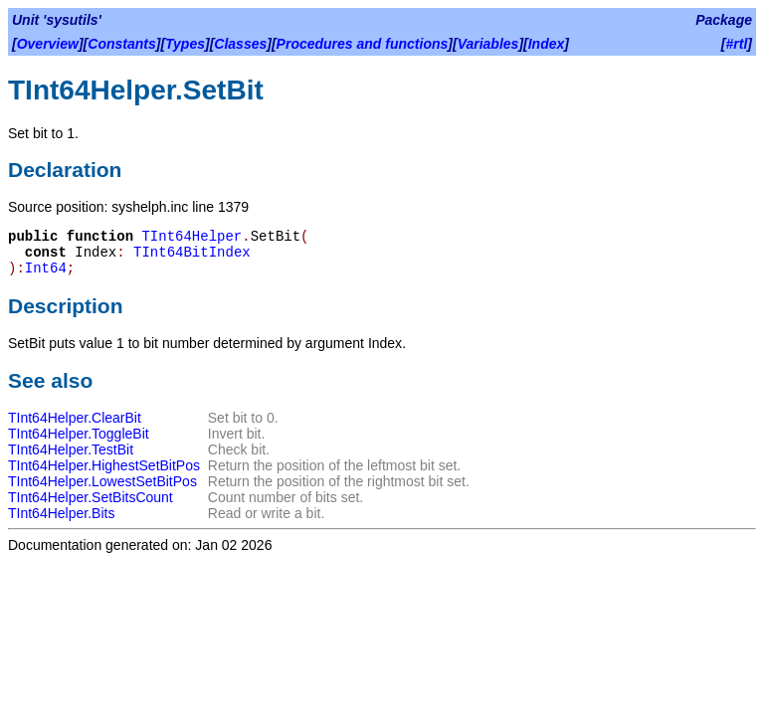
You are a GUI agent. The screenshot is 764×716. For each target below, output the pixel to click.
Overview (48, 44)
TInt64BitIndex (192, 253)
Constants (121, 44)
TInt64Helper (191, 237)
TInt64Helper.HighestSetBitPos (104, 465)
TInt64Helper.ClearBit (74, 418)
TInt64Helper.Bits (61, 513)
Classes (240, 44)
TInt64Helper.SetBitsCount (90, 497)
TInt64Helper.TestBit (70, 449)
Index (546, 44)
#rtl (737, 44)
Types (185, 44)
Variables (488, 44)
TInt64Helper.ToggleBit (78, 434)
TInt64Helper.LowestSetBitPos (102, 481)
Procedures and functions (363, 44)
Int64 (46, 268)
